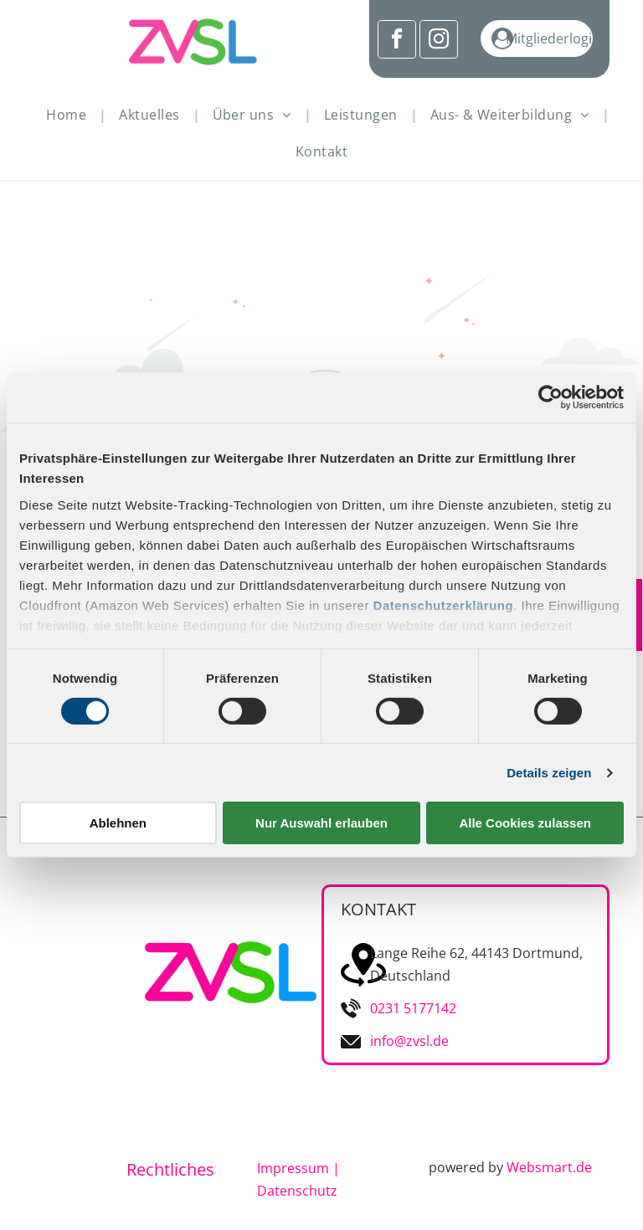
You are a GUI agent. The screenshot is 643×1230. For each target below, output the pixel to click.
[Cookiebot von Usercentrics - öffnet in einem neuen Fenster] (550, 397)
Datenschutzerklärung (443, 604)
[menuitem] (69, 114)
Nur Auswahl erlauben (321, 823)
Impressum (293, 1168)
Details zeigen (549, 773)
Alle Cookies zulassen (525, 823)
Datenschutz (297, 1190)
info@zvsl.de (409, 1041)
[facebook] (397, 41)
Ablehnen (118, 823)
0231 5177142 (413, 1008)
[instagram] (438, 41)
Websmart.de (549, 1167)
